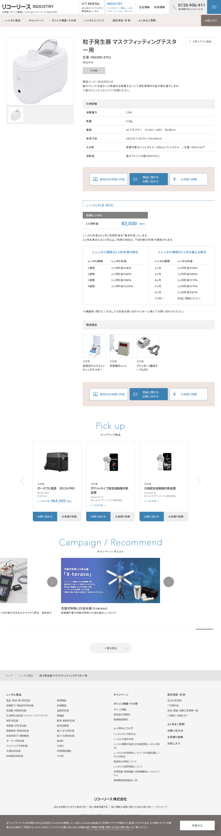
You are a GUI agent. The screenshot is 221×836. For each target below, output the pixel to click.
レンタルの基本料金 (124, 739)
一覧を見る (110, 648)
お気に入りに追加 (202, 41)
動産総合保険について (125, 761)
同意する (197, 825)
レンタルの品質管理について (128, 766)
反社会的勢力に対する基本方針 (70, 807)
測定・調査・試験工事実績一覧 (182, 710)
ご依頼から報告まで (177, 715)
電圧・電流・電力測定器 (18, 700)
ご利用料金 (173, 705)
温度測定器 (63, 710)
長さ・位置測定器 (65, 735)
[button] (199, 481)
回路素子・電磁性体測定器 (20, 705)
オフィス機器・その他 (64, 20)
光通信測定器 (13, 751)
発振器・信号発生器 (16, 725)
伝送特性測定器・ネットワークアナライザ (26, 715)
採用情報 (159, 7)
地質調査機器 (64, 751)
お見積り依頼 (189, 179)
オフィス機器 (120, 709)
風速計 (60, 740)
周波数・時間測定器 (16, 710)
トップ (9, 675)
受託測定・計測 (121, 20)
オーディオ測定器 (15, 740)
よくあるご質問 (147, 20)
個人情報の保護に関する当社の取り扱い (131, 807)
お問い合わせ (214, 7)
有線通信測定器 (14, 756)
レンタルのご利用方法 (125, 734)
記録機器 (61, 705)
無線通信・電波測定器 (17, 730)
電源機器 (61, 700)
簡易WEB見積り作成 (112, 179)
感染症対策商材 (122, 714)
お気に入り (211, 20)
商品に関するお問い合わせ (150, 179)
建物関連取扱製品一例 (125, 780)
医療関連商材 (121, 719)
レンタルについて (94, 20)
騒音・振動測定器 (66, 720)
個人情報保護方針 (98, 807)
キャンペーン (36, 20)
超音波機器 (63, 725)
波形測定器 (12, 720)
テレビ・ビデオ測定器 (17, 745)
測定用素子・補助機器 (17, 735)
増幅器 (60, 715)
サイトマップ (161, 807)
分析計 (60, 745)
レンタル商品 (13, 20)
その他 (94, 70)
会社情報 (144, 7)
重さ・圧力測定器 (65, 730)
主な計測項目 (174, 700)
